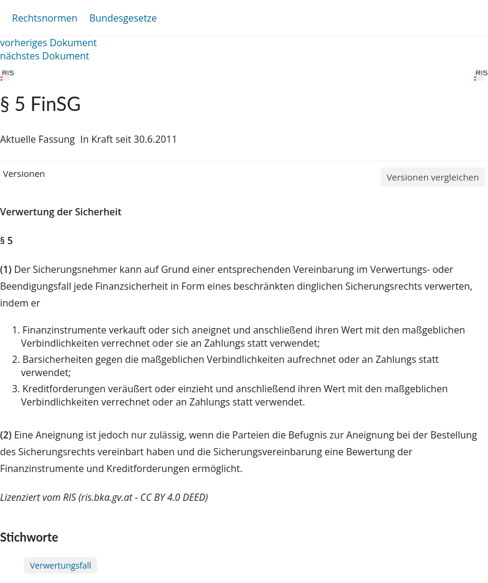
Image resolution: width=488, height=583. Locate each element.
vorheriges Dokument (48, 42)
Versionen (24, 173)
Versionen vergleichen (433, 177)
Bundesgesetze (123, 18)
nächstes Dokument (44, 55)
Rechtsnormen (44, 18)
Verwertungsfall (60, 565)
